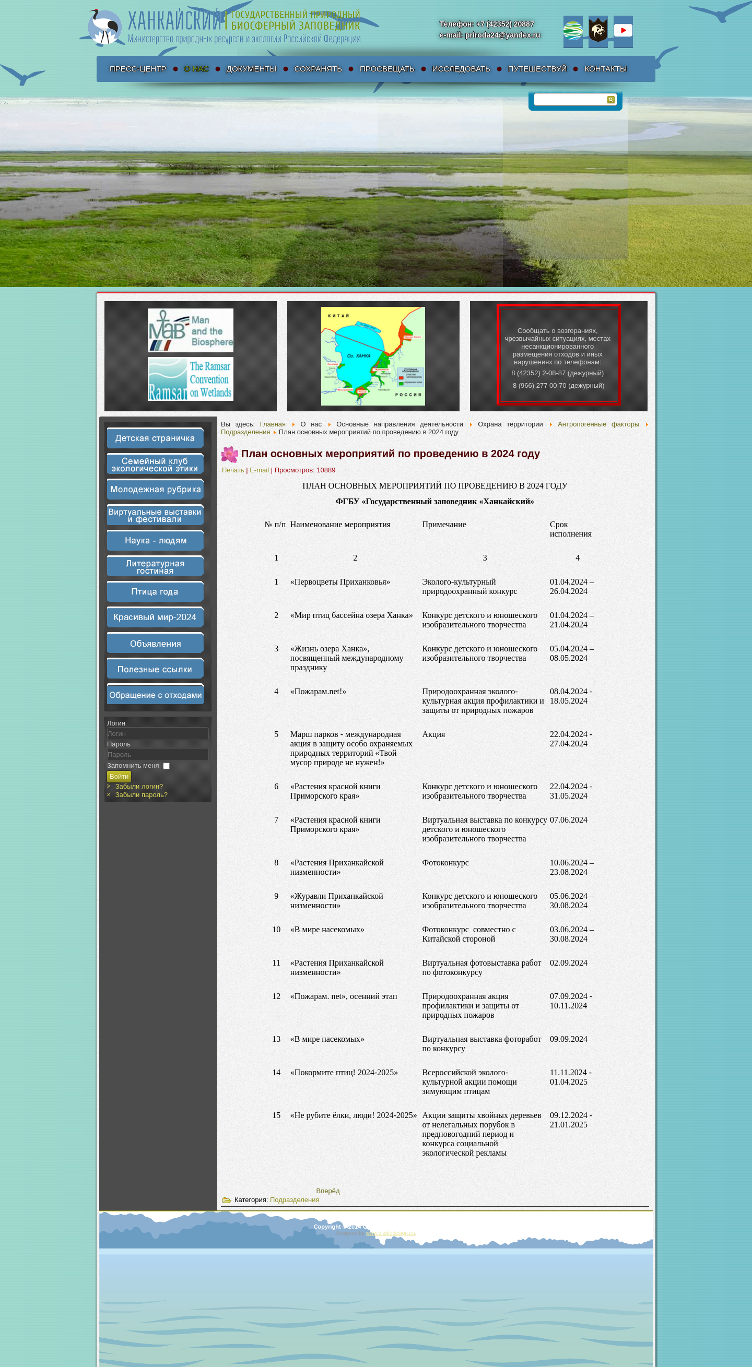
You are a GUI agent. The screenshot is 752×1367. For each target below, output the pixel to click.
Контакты (605, 68)
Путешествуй (537, 68)
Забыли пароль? (141, 795)
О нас (196, 68)
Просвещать (387, 68)
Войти (119, 776)
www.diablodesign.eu (390, 1233)
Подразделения (246, 432)
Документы (252, 68)
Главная (273, 424)
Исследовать (461, 68)
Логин (116, 723)
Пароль (119, 744)
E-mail (260, 470)
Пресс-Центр (138, 68)
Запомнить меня (133, 765)
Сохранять (318, 68)
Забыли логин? (139, 786)
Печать (234, 470)
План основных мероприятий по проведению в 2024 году (390, 453)
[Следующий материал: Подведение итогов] (328, 1191)
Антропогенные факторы (598, 424)
